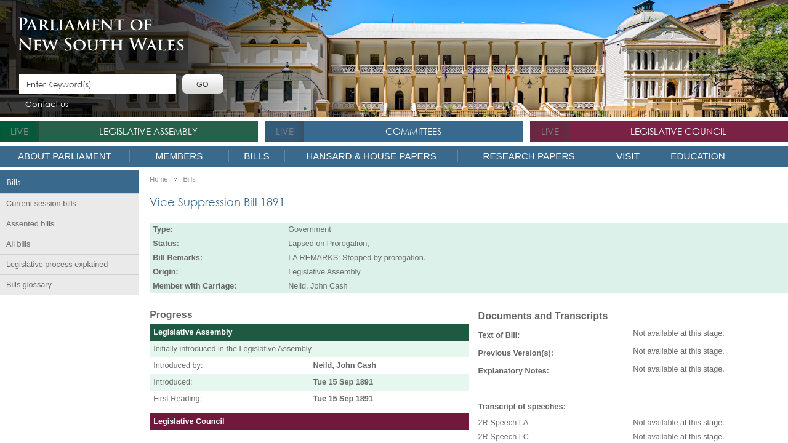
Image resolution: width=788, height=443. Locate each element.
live (19, 131)
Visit (628, 156)
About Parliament (64, 156)
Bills (256, 156)
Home (158, 179)
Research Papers (528, 156)
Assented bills (30, 224)
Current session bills (41, 203)
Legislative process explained (57, 264)
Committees (413, 131)
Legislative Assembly (148, 131)
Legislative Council (678, 131)
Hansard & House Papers (371, 156)
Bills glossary (29, 285)
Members (179, 156)
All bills (18, 244)
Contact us (46, 105)
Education (697, 156)
